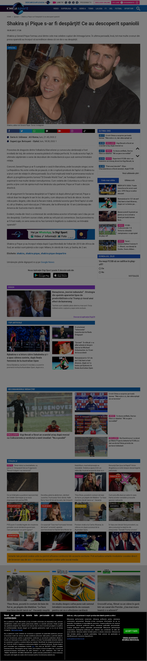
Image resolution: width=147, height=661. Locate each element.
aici (33, 646)
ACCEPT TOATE (131, 631)
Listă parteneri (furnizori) (75, 639)
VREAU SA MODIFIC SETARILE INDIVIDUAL (130, 639)
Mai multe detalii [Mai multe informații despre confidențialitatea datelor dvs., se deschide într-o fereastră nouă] (17, 630)
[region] (73, 636)
